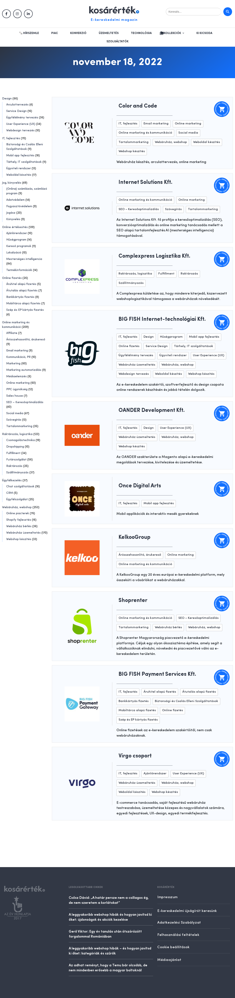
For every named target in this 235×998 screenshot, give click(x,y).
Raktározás (14, 466)
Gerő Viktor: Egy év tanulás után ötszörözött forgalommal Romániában (105, 934)
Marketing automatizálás (23, 370)
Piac (54, 33)
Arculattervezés (17, 104)
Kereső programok (18, 246)
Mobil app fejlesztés (20, 155)
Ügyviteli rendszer (18, 168)
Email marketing (17, 350)
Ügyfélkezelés (12, 480)
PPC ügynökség (17, 389)
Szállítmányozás (17, 472)
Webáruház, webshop (17, 507)
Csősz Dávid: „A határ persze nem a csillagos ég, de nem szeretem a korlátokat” (109, 900)
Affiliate (11, 333)
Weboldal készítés (18, 174)
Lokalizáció (13, 252)
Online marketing (18, 382)
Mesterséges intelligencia (24, 259)
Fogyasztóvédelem (19, 206)
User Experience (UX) (20, 124)
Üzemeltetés (109, 33)
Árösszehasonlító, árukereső (25, 339)
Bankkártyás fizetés (20, 297)
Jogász (10, 212)
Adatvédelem (15, 199)
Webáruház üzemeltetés (23, 532)
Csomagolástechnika (20, 440)
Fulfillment (13, 453)
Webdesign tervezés (20, 130)
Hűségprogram (16, 239)
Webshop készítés (18, 539)
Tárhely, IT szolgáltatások (24, 161)
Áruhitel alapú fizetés (21, 284)
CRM (9, 492)
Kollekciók (172, 33)
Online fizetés (12, 278)
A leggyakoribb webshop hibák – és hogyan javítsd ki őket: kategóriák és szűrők (110, 950)
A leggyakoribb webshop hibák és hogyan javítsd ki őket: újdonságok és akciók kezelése (110, 917)
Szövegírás (13, 419)
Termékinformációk (19, 270)
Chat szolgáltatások (20, 486)
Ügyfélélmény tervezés (22, 117)
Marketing (13, 363)
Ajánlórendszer (16, 233)
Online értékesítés (15, 227)
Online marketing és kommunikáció (145, 132)
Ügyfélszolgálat (17, 499)
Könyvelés (13, 219)
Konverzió (78, 33)
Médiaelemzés (16, 376)
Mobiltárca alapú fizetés (23, 303)
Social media (14, 413)
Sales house (14, 395)
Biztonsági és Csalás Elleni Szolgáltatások (186, 701)
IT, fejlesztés (11, 138)
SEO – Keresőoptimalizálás (24, 402)
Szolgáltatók (117, 41)
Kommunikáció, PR (18, 357)
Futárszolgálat (16, 459)
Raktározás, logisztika (17, 434)
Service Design (16, 111)
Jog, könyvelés (11, 182)
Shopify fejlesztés (18, 519)
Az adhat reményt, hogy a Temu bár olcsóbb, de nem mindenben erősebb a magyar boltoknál (108, 967)
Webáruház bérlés (18, 526)
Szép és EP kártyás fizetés (25, 309)
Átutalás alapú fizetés (22, 290)
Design (7, 98)
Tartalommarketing (19, 426)
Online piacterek (17, 513)
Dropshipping (15, 446)
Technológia (141, 33)
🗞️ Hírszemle (29, 33)
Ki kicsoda (204, 33)
